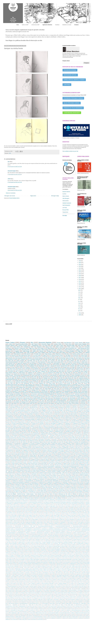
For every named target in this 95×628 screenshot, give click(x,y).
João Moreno (67, 382)
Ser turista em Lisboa (76, 440)
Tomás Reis (50, 351)
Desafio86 (33, 435)
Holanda (41, 472)
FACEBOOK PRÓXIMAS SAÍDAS (73, 98)
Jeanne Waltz (84, 356)
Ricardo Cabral (56, 440)
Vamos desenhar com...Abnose (47, 464)
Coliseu (11, 386)
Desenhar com (20, 378)
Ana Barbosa (53, 356)
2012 (80, 286)
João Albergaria (66, 198)
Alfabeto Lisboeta (65, 364)
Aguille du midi (50, 538)
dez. (79, 290)
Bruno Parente (46, 468)
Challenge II (30, 384)
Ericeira (63, 487)
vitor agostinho (78, 432)
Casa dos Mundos (61, 368)
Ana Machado (52, 368)
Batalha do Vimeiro (35, 459)
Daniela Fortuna (79, 444)
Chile (23, 451)
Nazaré (21, 362)
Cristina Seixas (51, 383)
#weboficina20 (55, 428)
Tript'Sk (48, 522)
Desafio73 (60, 470)
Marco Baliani (14, 515)
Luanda (62, 474)
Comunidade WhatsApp (72, 112)
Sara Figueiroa (42, 408)
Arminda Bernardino (12, 387)
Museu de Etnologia (25, 516)
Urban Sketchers (81, 398)
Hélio (61, 378)
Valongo (56, 495)
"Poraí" (41, 524)
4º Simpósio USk (86, 387)
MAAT (21, 463)
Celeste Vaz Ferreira (71, 363)
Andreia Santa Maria (75, 412)
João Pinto (79, 512)
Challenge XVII (31, 372)
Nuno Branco (47, 364)
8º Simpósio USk (47, 367)
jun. (79, 301)
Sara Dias (45, 520)
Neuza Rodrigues (33, 516)
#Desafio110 (35, 479)
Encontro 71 (49, 439)
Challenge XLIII (8, 435)
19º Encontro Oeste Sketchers (44, 503)
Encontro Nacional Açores (64, 439)
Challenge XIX (35, 380)
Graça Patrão (67, 372)
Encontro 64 (68, 430)
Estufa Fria (28, 452)
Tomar (80, 436)
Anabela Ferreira (13, 404)
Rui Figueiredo (35, 396)
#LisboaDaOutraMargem (23, 456)
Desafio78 (14, 439)
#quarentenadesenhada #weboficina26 (45, 467)
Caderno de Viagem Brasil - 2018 (51, 506)
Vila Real (14, 496)
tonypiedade (19, 524)
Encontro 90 (28, 398)
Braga (73, 367)
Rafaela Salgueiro (35, 519)
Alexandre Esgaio (12, 170)
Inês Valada (62, 511)
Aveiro (81, 384)
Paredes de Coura (62, 491)
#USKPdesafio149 (25, 500)
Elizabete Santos (66, 367)
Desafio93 (53, 460)
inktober (47, 407)
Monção (7, 516)
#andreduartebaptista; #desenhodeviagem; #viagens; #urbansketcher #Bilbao (43, 500)
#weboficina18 (39, 419)
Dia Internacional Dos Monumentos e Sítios (57, 486)
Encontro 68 (66, 435)
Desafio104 (75, 410)
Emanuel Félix (66, 209)
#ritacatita (27, 532)
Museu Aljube (56, 490)
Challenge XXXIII (49, 382)
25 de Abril (44, 535)
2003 (11, 535)
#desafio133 (34, 448)
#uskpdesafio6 (15, 503)
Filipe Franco (30, 431)
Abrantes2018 (57, 412)
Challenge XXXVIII (55, 390)
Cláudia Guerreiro (84, 423)
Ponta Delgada (12, 492)
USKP (52, 522)
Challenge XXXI (24, 402)
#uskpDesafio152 (86, 448)
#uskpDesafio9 (66, 456)
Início (17, 24)
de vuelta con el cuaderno (77, 455)
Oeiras (70, 362)
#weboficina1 (75, 384)
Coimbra (63, 390)
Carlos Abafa (78, 450)
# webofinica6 (52, 524)
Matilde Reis (47, 515)
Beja (40, 378)
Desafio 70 (63, 484)
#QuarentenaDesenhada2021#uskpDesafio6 (80, 526)
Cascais (85, 354)
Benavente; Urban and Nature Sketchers (12, 506)
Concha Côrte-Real (21, 430)
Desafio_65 (34, 424)
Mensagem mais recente (10, 195)
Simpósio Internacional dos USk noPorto (62, 494)
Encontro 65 (19, 462)
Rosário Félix (62, 519)
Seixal (30, 370)
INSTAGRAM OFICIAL (70, 75)
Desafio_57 (87, 419)
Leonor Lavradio (64, 392)
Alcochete (72, 538)
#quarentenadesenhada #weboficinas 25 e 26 (26, 531)
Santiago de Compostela (15, 394)
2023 (80, 266)
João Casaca (53, 415)
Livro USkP (63, 411)
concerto (45, 523)
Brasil (73, 443)
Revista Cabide (8, 455)
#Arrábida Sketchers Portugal (25, 479)
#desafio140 (46, 456)
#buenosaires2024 (37, 528)
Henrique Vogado (36, 511)
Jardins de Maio (75, 452)
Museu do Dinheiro (42, 475)
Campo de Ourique (67, 468)
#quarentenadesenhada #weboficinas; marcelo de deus (62, 531)
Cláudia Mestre (20, 352)
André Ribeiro (66, 483)
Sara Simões (15, 367)
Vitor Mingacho (28, 523)
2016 (80, 279)
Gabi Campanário (66, 205)
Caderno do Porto (52, 459)
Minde (71, 392)
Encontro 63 (41, 395)
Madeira (52, 403)
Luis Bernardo (44, 356)
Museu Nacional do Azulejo (38, 447)
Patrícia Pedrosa (13, 518)
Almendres (23, 539)
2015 (80, 281)
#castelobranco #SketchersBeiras (54, 528)
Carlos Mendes (67, 506)
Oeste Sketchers (18, 358)
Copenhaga (26, 507)
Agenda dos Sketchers (47, 24)
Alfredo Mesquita (17, 539)
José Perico (81, 488)
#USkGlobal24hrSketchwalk (11, 379)
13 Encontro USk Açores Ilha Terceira (65, 534)
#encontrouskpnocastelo (65, 480)
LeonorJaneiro (23, 490)
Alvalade (55, 483)
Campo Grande (60, 468)
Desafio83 (42, 460)
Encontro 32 (86, 399)
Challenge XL (60, 423)
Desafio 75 (27, 451)
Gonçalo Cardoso (9, 415)
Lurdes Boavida (53, 371)
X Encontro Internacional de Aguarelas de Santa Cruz (54, 427)
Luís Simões (38, 436)
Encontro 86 (75, 430)
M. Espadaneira (57, 514)
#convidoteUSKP (17, 443)
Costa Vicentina (48, 470)
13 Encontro (56, 534)
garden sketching (68, 442)
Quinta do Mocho (63, 476)
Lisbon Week (74, 364)
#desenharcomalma (39, 480)
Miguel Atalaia (53, 515)
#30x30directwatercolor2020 (11, 384)
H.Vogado (16, 351)
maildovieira (82, 464)
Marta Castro (84, 362)
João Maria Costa (64, 512)
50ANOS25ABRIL (9, 536)
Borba (27, 506)
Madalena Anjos (53, 379)
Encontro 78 (81, 407)
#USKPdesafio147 (9, 443)
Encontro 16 (87, 486)
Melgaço (80, 411)
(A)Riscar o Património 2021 (83, 386)
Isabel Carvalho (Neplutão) (74, 472)
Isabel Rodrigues (43, 488)
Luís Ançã (44, 345)
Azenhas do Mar (27, 459)
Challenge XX (30, 374)
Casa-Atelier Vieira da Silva (33, 360)
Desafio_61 (39, 435)
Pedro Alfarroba (54, 447)
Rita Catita (10, 383)
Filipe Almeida (50, 348)
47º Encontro (86, 535)
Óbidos (45, 370)
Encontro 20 (16, 420)
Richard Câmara (16, 455)
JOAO (24, 364)
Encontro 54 (18, 400)
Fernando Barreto (61, 370)
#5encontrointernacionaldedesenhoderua (63, 524)
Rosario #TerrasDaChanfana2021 (53, 519)
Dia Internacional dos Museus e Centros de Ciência (24, 508)
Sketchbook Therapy (10, 364)
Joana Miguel (45, 512)
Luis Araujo (44, 360)
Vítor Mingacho (38, 346)
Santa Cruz (18, 383)
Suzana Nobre (57, 344)
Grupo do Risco (24, 511)
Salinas (27, 520)
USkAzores (58, 354)
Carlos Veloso (85, 450)
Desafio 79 (30, 387)
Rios (13, 464)
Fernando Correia (59, 424)
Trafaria (54, 432)
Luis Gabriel (54, 374)
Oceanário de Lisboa (64, 516)
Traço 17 (61, 374)
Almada (79, 372)
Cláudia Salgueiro (51, 359)
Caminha (14, 430)
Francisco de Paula (81, 424)
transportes (25, 524)
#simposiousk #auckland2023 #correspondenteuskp (33, 416)
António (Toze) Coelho (46, 443)
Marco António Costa (82, 363)
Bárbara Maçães (32, 506)
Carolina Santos (82, 506)
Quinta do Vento (28, 519)
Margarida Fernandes (84, 474)
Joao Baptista (31, 364)
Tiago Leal (46, 495)
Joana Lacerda (83, 452)
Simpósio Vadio (33, 455)
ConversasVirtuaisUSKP (33, 444)
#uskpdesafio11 (50, 482)
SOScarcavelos (36, 432)
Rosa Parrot (75, 356)
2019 (80, 273)
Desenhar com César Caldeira (32, 486)
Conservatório (8, 424)
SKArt (87, 519)
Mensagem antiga (55, 195)
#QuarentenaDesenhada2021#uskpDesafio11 (80, 499)
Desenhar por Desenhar (11, 355)
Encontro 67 (75, 407)
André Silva (57, 504)
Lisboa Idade (17, 454)
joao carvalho (80, 523)
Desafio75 (87, 410)
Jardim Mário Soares (20, 512)
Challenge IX (84, 388)
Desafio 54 (36, 507)
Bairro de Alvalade (71, 504)
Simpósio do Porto (15, 442)
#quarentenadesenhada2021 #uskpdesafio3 (62, 448)
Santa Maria (63, 436)
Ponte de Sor (54, 518)
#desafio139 (69, 500)
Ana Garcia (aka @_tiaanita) (66, 539)
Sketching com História (12, 359)
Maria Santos (49, 454)
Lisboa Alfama (30, 490)
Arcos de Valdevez (19, 459)
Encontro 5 (87, 379)
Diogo (52, 508)
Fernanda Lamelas (56, 349)
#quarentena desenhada (21, 382)
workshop (76, 371)
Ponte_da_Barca (19, 492)
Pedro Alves (68, 344)
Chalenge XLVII (12, 507)
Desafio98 (76, 470)
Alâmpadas (37, 539)
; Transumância (70, 536)
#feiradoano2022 (15, 467)
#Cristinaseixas (85, 524)
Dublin (24, 439)
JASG (10, 153)
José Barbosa (17, 474)
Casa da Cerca (44, 379)
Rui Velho (48, 358)
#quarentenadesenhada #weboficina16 (35, 502)
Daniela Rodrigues (20, 360)
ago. (79, 297)
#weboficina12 (60, 394)
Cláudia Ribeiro (50, 399)
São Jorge (23, 522)
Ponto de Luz (26, 492)
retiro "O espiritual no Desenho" (22, 371)
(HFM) (13, 534)
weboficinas (76, 442)
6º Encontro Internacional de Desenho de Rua (37, 536)
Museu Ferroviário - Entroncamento (13, 375)
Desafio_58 (28, 424)
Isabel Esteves (68, 378)
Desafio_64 (69, 390)
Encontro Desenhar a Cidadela (54, 471)
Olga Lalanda (75, 475)
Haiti (77, 462)
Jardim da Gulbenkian (85, 472)
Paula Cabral (86, 358)
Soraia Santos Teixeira (61, 403)
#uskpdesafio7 (65, 482)
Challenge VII (8, 374)
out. (79, 294)
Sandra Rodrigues (33, 520)
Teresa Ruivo (65, 212)
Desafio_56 (81, 419)
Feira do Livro (49, 411)
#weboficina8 (26, 383)
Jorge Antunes (48, 354)
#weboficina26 (38, 450)
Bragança (40, 468)
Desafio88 (66, 470)
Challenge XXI (25, 390)
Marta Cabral (35, 515)
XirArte (57, 408)
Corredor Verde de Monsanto (37, 470)
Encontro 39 (54, 404)
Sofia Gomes (53, 384)
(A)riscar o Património (19, 348)
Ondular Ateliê (71, 516)
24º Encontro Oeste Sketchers (60, 503)
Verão (75, 522)
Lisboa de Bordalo (30, 436)
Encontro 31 (33, 395)
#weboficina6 (67, 391)
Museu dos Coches (61, 475)
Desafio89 (81, 484)
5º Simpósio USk (34, 423)
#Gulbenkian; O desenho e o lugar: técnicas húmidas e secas (16, 499)
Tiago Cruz (31, 348)
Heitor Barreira (23, 440)
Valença (51, 495)
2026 (80, 260)
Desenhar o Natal (20, 471)
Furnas (7, 488)
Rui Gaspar (59, 492)
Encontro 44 (20, 368)
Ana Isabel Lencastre (69, 396)
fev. (79, 308)
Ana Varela (7, 540)
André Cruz (52, 504)
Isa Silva (64, 193)
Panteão (64, 463)
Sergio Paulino (49, 494)
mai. (79, 303)
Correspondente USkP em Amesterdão (47, 444)
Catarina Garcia (83, 459)
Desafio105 (15, 435)
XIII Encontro (69, 371)
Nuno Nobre (69, 475)
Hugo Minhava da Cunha (32, 440)
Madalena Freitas (24, 454)
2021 (80, 270)
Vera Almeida (80, 359)
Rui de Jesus (65, 398)
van (11, 448)
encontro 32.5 (61, 442)
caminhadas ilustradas (62, 432)
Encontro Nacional (36, 487)
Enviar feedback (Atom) (14, 198)
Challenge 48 (53, 419)
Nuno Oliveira (78, 431)
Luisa (36, 514)
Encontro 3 (30, 420)
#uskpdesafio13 (57, 482)
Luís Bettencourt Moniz (72, 411)
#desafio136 (56, 386)
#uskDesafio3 (46, 532)
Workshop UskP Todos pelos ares (82, 380)
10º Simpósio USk (41, 399)
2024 (80, 264)
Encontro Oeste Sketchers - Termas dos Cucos (51, 487)
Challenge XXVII (34, 390)
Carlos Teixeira (79, 379)
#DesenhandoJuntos (9, 526)
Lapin (87, 462)
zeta (52, 345)
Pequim (49, 518)
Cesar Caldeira (43, 484)
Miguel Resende (9, 358)
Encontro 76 (37, 387)
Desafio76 (25, 460)
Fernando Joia (37, 354)
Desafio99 (36, 430)
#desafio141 (52, 456)
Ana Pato (85, 372)
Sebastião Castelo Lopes (46, 432)
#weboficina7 (72, 386)
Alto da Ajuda (28, 539)
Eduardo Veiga (78, 508)
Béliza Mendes (38, 506)
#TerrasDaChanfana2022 (24, 428)
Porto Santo (33, 492)
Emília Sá (75, 486)
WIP (53, 408)
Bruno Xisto (53, 468)
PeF (6, 368)
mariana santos (76, 354)
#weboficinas (27, 346)
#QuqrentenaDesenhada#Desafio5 (28, 527)
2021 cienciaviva (26, 535)
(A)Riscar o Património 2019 (29, 399)
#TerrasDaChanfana (84, 408)
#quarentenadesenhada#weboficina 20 (81, 531)
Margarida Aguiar (70, 368)
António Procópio (22, 345)
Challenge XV (17, 390)
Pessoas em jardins (43, 476)
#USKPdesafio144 (61, 479)
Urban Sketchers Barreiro (84, 415)
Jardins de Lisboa (66, 452)
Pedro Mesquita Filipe (26, 476)
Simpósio (84, 476)
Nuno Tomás (50, 463)
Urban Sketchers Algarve (72, 376)
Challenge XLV (68, 423)
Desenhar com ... (46, 435)
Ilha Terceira (42, 511)
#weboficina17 (48, 428)
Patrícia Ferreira (56, 364)
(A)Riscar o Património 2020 (32, 410)
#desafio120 (85, 432)
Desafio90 (86, 484)
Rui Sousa (83, 519)
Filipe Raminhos (81, 487)
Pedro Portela (35, 476)
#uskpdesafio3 (25, 443)
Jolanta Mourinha (21, 436)
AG (51, 407)
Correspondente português (62, 444)
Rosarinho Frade (62, 380)
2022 (80, 268)
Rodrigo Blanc (66, 447)
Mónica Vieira (69, 490)
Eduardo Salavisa (66, 191)
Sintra (44, 359)
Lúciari (52, 514)
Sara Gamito (72, 398)
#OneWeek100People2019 (51, 479)
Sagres (23, 520)
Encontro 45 (59, 435)
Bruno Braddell (70, 351)
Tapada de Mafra (39, 522)
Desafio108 (54, 470)
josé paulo (83, 403)
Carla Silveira (84, 391)
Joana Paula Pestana (73, 488)
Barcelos (68, 443)
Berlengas (18, 484)
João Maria (9, 490)
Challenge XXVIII (28, 388)
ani (28, 394)
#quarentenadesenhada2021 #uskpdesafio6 (21, 482)
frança (62, 408)
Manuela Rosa (8, 515)
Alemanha (42, 423)
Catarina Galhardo (9, 444)
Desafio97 (71, 470)
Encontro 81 (29, 487)
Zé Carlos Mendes (39, 422)
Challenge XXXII (46, 378)
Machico (63, 514)
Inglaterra (68, 420)
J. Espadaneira (34, 345)
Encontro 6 (85, 374)
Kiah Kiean (11, 454)
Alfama (18, 504)
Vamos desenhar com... (71, 348)
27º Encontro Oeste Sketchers (53, 535)
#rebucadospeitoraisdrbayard (10, 532)
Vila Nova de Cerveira (65, 455)
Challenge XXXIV (79, 370)
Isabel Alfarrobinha (20, 488)
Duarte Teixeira (79, 451)
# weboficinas (46, 524)
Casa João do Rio (62, 359)
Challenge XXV (19, 388)
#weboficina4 (31, 382)
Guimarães (67, 462)
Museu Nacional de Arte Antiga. (72, 415)
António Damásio (64, 504)
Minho (65, 515)
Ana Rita (54, 416)
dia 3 (65, 523)
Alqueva (22, 504)
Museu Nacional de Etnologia (83, 382)
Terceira (85, 383)
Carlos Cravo (81, 468)
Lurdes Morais (39, 364)
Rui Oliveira (57, 436)
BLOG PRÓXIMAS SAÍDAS (71, 103)
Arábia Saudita (73, 483)
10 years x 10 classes (30, 362)
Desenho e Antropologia (10, 508)
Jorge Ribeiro (14, 403)
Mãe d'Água (62, 490)
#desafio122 (21, 448)
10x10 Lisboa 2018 (36, 375)
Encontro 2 (13, 462)
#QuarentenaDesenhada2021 (12, 362)
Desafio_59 (82, 470)
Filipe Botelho (41, 366)
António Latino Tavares (56, 443)
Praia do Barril (80, 518)
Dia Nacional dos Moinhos (76, 460)
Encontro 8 (26, 407)
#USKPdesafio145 (70, 479)
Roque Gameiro (64, 440)
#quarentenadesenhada (22, 344)
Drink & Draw (9, 420)
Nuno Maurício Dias (17, 491)
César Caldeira (41, 352)
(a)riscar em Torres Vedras (74, 482)
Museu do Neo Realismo (52, 475)
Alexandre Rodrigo (20, 468)
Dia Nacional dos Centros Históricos (33, 471)
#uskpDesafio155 (58, 467)
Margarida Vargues (21, 515)
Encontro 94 (85, 367)
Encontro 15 (81, 486)
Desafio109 (21, 435)
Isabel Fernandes (29, 488)
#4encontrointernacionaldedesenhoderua (15, 419)
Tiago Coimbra (40, 495)
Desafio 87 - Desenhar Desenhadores (51, 507)
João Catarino (79, 358)
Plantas (60, 447)
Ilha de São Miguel (49, 511)
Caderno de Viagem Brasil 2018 (82, 443)
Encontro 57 (42, 439)
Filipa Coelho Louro (46, 452)
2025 (80, 262)
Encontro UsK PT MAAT (77, 471)
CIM (43, 506)
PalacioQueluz (54, 491)
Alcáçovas (84, 538)
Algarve (44, 355)
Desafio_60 (42, 430)
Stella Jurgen (18, 495)
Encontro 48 (84, 390)
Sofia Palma (62, 352)
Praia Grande (74, 518)
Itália (39, 376)
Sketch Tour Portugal (24, 367)
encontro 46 (68, 427)
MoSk (86, 359)
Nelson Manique (9, 491)
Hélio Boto (19, 364)
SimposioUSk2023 (66, 520)
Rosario (22, 342)
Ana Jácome (44, 375)
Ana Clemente (57, 539)
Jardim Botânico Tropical (11, 512)
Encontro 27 (48, 404)
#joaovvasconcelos (82, 500)
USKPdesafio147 (63, 522)
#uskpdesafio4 (66, 467)
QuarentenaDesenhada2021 (10, 519)
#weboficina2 (68, 394)
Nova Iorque (47, 447)
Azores (47, 423)
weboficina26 (31, 524)
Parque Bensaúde (82, 516)
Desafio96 (72, 507)
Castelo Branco (22, 372)
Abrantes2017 (59, 396)
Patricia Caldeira (10, 476)
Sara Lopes (77, 447)
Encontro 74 (72, 435)
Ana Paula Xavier (65, 412)
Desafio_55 (62, 407)
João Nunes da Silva (42, 474)
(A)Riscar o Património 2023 (82, 456)
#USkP (77, 479)
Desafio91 (47, 460)
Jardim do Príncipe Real (38, 512)
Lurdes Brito (27, 368)
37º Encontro (32, 443)
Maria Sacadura (42, 454)
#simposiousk (32, 532)
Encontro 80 (14, 452)
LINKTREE (67, 84)
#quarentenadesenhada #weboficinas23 (43, 531)
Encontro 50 (8, 391)
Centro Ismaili (60, 416)
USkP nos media (80, 366)
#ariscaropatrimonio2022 (61, 500)
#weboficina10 (77, 374)
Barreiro (85, 394)
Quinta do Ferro (80, 368)
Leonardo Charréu (48, 440)
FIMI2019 (68, 487)
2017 (80, 277)
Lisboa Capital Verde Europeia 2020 (55, 362)
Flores (87, 487)
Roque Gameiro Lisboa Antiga (40, 349)
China (11, 470)
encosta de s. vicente (36, 394)
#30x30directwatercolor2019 (12, 479)
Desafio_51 (43, 380)
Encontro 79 (8, 452)
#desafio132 (28, 448)
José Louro (60, 356)
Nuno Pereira (56, 516)
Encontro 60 (26, 400)
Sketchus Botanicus (9, 522)
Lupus (42, 400)
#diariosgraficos (75, 500)
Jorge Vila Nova (46, 415)
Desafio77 (75, 419)
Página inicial (33, 195)
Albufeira (41, 483)
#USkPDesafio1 (10, 416)
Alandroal (67, 538)
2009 (80, 314)
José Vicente (87, 488)
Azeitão (63, 443)
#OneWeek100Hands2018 (33, 499)
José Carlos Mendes (26, 474)
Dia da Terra (47, 508)
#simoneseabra (18, 416)
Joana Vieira (31, 415)
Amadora (60, 483)
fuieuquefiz (63, 496)
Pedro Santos (44, 518)
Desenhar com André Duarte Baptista (18, 486)
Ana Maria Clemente (76, 539)
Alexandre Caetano (48, 483)
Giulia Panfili (18, 511)
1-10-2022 (28, 503)
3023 (75, 535)
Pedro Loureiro (71, 346)
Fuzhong (62, 462)
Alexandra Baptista (44, 342)
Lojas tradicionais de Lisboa (24, 355)
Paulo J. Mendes (50, 366)
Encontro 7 (25, 462)
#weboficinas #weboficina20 (60, 532)
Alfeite (41, 382)
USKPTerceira (56, 522)
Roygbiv (51, 436)
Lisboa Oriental (68, 349)
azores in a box (40, 523)
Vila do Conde (66, 464)
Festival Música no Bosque (54, 462)
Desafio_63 (41, 404)
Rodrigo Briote (18, 380)
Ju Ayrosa (19, 447)
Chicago (78, 367)
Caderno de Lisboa (44, 459)
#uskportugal (80, 467)
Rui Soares (70, 380)
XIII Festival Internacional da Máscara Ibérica (37, 442)
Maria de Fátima (61, 415)
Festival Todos (8, 440)
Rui (29, 432)
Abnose (41, 351)
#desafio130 (40, 456)
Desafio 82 (75, 484)
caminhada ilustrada (74, 464)
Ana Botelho (52, 539)
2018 (80, 275)
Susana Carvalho (17, 522)
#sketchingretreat (39, 532)
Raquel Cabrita (71, 476)
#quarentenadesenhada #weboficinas (45, 448)
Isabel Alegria (56, 363)
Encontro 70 (48, 395)
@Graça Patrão (81, 503)
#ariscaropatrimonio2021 (19, 528)
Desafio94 (7, 486)
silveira (15, 524)
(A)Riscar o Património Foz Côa (78, 532)
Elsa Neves (69, 486)
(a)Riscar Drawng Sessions (20, 534)
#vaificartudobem (22, 503)
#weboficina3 (71, 379)
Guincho (30, 511)
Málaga (58, 454)
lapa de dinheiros (80, 496)
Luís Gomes (8, 463)
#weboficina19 (48, 416)
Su (81, 447)
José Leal (87, 370)
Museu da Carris (16, 396)
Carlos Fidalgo (18, 395)
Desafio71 (82, 410)
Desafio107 (86, 444)
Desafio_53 (65, 399)
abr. (79, 305)
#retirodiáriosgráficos (20, 532)
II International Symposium (35, 359)
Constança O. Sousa (41, 372)
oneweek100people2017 (61, 400)
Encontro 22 (84, 360)
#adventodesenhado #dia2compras (75, 527)
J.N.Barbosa (50, 431)
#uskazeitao (87, 502)
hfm (8, 161)
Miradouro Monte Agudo (71, 515)
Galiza (14, 511)
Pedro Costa (17, 408)
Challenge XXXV (44, 390)
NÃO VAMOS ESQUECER (28, 386)
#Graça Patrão (69, 374)
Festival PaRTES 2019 (38, 398)
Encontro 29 (79, 399)
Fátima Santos (24, 370)
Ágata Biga (36, 524)
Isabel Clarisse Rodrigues (57, 452)
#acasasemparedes (84, 479)
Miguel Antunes (45, 436)
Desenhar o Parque (44, 486)
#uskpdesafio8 (73, 467)
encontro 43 (47, 422)
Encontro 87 (61, 383)
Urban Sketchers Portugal (17, 356)
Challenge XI (24, 444)
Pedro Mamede (56, 398)
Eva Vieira (27, 378)
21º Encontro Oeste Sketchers (35, 535)
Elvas (50, 363)
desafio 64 (46, 496)
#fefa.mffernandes (75, 480)
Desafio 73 (42, 507)
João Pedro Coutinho (54, 392)
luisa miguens (75, 408)
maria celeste (16, 346)
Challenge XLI (28, 404)
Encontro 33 (21, 398)
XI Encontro (72, 366)
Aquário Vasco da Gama (70, 450)
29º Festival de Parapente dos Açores (66, 535)
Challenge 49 (60, 419)
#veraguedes (24, 450)
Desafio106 (14, 460)
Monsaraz (79, 515)
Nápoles (24, 491)
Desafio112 (61, 507)
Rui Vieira (18, 464)
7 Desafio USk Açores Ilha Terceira (53, 536)
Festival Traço (59, 372)
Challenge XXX (76, 423)
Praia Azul (68, 518)
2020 (80, 271)
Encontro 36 (18, 386)
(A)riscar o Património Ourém (48, 450)
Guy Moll (72, 462)
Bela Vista (78, 504)
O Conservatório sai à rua (32, 491)
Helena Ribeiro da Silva (33, 472)
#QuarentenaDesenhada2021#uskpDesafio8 (13, 527)
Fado (25, 431)
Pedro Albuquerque (20, 518)
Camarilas (60, 459)
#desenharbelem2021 (29, 480)
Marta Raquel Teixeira (42, 490)
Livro (35, 490)
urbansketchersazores (74, 400)
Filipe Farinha (85, 435)
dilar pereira (27, 354)
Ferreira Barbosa (44, 462)
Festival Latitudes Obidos (36, 452)
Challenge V (60, 410)
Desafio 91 (15, 424)
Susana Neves (25, 495)
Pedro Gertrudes (25, 408)
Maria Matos (84, 395)
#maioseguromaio (62, 379)
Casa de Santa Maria (52, 410)
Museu (25, 463)
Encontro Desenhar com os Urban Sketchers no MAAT (30, 411)
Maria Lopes (61, 376)
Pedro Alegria (27, 518)
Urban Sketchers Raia (10, 363)
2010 (80, 313)
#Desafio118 (42, 479)
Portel (64, 518)
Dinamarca (67, 451)
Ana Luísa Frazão (36, 355)
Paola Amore (77, 454)
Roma (49, 492)
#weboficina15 (84, 400)
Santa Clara (40, 520)
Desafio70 (56, 407)
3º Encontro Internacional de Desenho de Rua (20, 423)
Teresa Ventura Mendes (74, 403)
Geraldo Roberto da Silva (64, 375)
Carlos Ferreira (61, 506)
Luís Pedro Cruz (47, 514)
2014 (80, 283)
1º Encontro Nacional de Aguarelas (79, 534)
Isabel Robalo (81, 462)
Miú (66, 362)
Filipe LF (7, 356)
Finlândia (7, 436)
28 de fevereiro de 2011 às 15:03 (15, 190)
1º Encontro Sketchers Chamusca (74, 428)
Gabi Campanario (9, 511)
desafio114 (86, 455)
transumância (82, 427)
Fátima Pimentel (35, 400)
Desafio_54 (9, 411)
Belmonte (83, 504)
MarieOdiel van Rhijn (27, 447)
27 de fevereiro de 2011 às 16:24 (15, 174)
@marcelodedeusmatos (78, 536)
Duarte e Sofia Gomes (59, 430)
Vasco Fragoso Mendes (79, 495)
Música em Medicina (70, 454)
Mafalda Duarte (75, 474)
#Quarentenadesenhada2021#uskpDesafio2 (13, 500)
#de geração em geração (75, 528)
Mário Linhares (66, 196)
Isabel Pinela (36, 488)
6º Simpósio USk (75, 391)
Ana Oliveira (46, 504)
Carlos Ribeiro (53, 423)
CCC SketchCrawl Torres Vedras (56, 355)
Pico (6, 394)
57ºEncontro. (15, 536)
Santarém (43, 396)
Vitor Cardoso (23, 442)
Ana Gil (34, 383)
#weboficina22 (73, 456)
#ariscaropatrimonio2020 (29, 419)
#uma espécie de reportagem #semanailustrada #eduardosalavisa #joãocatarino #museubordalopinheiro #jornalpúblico (64, 502)
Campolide (75, 468)
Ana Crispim (41, 348)
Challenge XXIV (42, 383)
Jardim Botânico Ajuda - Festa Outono (82, 511)
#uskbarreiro (59, 456)
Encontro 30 (36, 420)
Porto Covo (86, 463)
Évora (70, 352)
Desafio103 (50, 451)
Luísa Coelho (68, 474)
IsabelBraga (73, 511)
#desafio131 (21, 480)
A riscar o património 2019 (17, 538)
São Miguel (68, 355)
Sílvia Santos (77, 362)
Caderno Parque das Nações (27, 484)
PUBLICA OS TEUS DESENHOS (73, 108)
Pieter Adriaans (79, 491)
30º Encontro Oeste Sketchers (32, 483)
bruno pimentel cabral (38, 496)
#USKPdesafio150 (32, 456)
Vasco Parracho (70, 522)
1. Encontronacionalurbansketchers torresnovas (34, 534)
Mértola (63, 454)
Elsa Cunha (86, 451)
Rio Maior (41, 519)
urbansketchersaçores (34, 412)
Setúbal (24, 394)
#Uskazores (45, 527)
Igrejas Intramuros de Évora (49, 472)
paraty (87, 496)
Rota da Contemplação (70, 519)
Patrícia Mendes (85, 454)
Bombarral (22, 506)
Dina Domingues (33, 363)
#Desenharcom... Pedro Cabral (29, 526)
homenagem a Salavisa (71, 496)
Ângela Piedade (19, 366)
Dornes (55, 508)
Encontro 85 (51, 372)
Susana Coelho (50, 396)
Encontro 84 (78, 435)
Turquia (48, 408)
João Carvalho (30, 352)
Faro (26, 366)
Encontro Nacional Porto (62, 366)
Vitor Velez (42, 407)
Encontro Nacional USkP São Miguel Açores (79, 439)
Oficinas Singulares (39, 358)
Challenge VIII (24, 376)
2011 (80, 288)
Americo (42, 539)
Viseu (19, 399)
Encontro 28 (23, 420)
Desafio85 (62, 451)
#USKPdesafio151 (55, 422)
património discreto (9, 524)
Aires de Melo (57, 538)
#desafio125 (8, 467)
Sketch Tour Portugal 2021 (75, 520)
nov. (79, 292)
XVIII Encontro (59, 387)
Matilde (10, 349)
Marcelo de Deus (85, 348)
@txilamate (86, 536)
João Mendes (34, 474)
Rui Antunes (78, 476)
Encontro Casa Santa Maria (59, 395)
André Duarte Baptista (80, 344)
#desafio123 (8, 480)
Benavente (8, 484)
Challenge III (67, 416)
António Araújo (84, 355)
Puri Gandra (86, 518)
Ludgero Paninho (25, 514)
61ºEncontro (26, 536)
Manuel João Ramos (34, 454)
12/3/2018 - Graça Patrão (48, 534)
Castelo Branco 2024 (10, 451)
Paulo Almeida (24, 432)
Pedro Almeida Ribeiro (83, 404)
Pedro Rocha (38, 518)
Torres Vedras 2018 (35, 464)
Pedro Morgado (79, 463)
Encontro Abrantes (69, 404)
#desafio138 (79, 422)
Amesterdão (27, 468)
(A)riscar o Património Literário (47, 412)
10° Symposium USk (77, 394)
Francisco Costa (43, 431)
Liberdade (19, 514)
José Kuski (51, 512)
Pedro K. (32, 518)
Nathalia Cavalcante (67, 203)
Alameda (62, 538)
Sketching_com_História (10, 495)
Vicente (58, 342)
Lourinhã (55, 376)
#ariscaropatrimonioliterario (20, 410)
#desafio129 (34, 428)
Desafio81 (36, 460)
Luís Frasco (41, 514)
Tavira (69, 436)
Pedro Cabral (10, 342)
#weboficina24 (63, 428)
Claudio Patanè (35, 356)
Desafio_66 (72, 399)
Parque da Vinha (71, 463)
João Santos (34, 344)
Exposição (46, 384)
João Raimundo (16, 490)
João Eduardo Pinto (47, 376)
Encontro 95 (69, 383)
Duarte (8, 462)
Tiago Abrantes (33, 495)
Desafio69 (9, 439)
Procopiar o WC (55, 476)
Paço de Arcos (18, 476)
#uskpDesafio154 (10, 450)
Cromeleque (31, 507)
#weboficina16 (9, 402)
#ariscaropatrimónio (28, 528)
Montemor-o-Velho (85, 515)
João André (41, 440)
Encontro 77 (55, 439)
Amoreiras (47, 539)
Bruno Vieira (60, 345)
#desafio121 (15, 448)
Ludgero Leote (79, 349)
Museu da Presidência (32, 475)
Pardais (76, 516)
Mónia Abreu (61, 371)
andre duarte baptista (52, 442)
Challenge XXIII (32, 366)
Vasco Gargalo (48, 455)
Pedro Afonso (48, 398)
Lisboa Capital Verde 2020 (42, 403)
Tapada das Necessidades (30, 522)
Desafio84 (20, 439)
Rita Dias (66, 354)
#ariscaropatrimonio (64, 422)
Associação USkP (84, 412)
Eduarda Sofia (72, 508)
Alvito (33, 539)
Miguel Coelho (59, 515)
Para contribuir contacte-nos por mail (70, 151)
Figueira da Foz (16, 440)
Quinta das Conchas (20, 519)
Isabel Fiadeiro (48, 388)
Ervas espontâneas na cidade (73, 395)
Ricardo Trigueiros (30, 422)
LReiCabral (84, 512)
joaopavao (71, 432)
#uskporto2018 (44, 368)
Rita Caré (80, 345)
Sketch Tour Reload (85, 520)
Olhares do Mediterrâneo (84, 475)
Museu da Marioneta (23, 475)
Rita (45, 519)
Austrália (86, 483)
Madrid (82, 420)
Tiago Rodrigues (40, 455)
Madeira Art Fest (68, 514)
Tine (44, 522)
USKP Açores (52, 352)
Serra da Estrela (24, 455)
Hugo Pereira (78, 383)
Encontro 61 (68, 407)
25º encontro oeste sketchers (72, 503)
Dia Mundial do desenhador (39, 508)
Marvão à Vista (70, 370)
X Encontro (52, 360)
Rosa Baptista (35, 368)
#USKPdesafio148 (9, 410)
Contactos (76, 24)
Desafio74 (58, 399)
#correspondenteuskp (65, 528)
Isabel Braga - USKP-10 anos (62, 472)
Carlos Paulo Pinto (75, 506)
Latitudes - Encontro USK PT (53, 474)
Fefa (80, 346)
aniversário (34, 523)
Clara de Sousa (19, 507)
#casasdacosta (44, 528)
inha (75, 523)
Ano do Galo (46, 419)
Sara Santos (56, 520)
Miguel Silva (8, 396)
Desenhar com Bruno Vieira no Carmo (81, 507)
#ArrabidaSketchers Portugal (77, 524)
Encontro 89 (47, 374)
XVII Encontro (44, 391)
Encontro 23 (13, 398)
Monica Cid (13, 422)
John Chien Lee (10, 474)
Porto (17, 349)
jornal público (86, 523)
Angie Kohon (34, 468)
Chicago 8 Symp (56, 367)
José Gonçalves (13, 447)
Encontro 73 (10, 380)
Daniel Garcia (79, 416)
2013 (80, 284)
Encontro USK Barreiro (66, 471)
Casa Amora (10, 388)
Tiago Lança (74, 436)
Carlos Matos (60, 360)
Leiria (73, 382)
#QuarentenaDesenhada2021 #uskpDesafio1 (46, 499)
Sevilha (22, 464)
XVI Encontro (39, 386)
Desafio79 (31, 460)
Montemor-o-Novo (13, 475)
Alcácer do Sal (78, 538)
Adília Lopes (45, 538)
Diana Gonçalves (86, 460)
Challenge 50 (17, 451)
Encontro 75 (23, 391)
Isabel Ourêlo (67, 511)
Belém (87, 504)
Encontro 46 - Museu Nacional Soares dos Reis (16, 487)
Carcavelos (36, 484)
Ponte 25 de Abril (26, 396)
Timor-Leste (28, 464)
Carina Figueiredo (41, 362)
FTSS (53, 424)
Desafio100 (33, 451)
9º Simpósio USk (23, 359)
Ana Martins (16, 402)
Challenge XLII (52, 370)
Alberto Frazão (12, 504)
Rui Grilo (27, 356)
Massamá (50, 490)
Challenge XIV (27, 380)
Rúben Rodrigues (71, 492)
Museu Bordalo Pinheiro (11, 372)
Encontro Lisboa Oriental (59, 402)
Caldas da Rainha (9, 395)
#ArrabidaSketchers (84, 442)
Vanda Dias (75, 355)
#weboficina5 (82, 376)
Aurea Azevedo (80, 483)
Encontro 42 (16, 411)
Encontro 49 (43, 420)
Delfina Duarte (50, 484)
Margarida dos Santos (59, 431)
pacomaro (34, 378)
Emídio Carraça (85, 508)
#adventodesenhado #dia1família (61, 527)
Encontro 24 (30, 439)
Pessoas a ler (34, 408)
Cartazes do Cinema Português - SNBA (70, 459)
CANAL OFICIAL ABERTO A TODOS (74, 79)
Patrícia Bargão (86, 411)
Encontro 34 (10, 400)
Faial (44, 411)
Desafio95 (58, 460)
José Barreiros (67, 342)
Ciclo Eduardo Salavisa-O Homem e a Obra (22, 470)
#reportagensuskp (76, 387)
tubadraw (52, 391)
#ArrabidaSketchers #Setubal (11, 456)
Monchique (68, 431)
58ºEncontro (21, 536)
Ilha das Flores (12, 488)
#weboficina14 (64, 386)
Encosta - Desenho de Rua (34, 462)
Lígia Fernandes (15, 463)
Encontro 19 (41, 424)
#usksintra (52, 532)
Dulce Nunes (66, 508)
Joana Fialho (56, 411)
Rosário (53, 492)
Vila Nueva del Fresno (13, 523)
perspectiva (26, 412)
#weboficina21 (31, 450)
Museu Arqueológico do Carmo (78, 375)
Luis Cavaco (32, 514)
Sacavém (72, 447)
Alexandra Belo (25, 349)
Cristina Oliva (71, 444)
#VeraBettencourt (51, 527)
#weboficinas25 (69, 532)
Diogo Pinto (77, 390)
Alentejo (63, 363)
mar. (79, 307)
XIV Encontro (10, 382)
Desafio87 (30, 430)
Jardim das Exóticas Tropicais (61, 488)
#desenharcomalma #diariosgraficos (52, 480)
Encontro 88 (61, 404)
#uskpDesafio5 (18, 450)
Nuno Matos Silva (10, 360)
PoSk (53, 358)
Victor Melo (20, 412)
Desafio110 (21, 424)
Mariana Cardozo (42, 363)
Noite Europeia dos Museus (42, 516)
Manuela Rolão (70, 345)
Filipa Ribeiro (73, 487)
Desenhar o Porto (49, 430)
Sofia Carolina (65, 200)
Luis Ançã (65, 207)
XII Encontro (36, 391)
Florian (36, 431)
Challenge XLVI (68, 419)
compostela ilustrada (83, 378)
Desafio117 (67, 507)
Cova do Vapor (11, 378)
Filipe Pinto (80, 351)
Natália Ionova (85, 490)
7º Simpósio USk (43, 371)
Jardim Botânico (51, 488)
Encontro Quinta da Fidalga (16, 431)
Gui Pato (18, 472)
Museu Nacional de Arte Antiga (15, 516)
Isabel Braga (26, 351)
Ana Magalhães (43, 410)
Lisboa (10, 344)
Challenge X (21, 404)
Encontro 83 (55, 378)
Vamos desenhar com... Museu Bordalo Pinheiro (32, 427)
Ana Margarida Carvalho (29, 504)
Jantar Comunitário (23, 415)
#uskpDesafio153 (42, 482)
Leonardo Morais (13, 514)
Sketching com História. (83, 494)
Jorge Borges (38, 415)
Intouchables (22, 374)
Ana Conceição (65, 388)
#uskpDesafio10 (34, 482)
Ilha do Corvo (56, 511)
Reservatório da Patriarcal (42, 492)
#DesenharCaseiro (18, 526)
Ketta (58, 358)
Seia (69, 440)
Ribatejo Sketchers (21, 422)
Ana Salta (12, 459)
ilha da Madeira (70, 523)
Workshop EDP (34, 367)
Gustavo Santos (25, 472)
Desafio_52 (26, 395)
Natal (73, 431)
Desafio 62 (57, 484)
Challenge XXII (39, 374)
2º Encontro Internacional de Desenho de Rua (29, 379)
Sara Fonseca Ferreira (81, 492)
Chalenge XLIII (17, 444)
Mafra (34, 351)
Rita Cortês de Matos (11, 412)
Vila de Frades (21, 523)
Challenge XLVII (9, 392)
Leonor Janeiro (78, 342)
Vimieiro (30, 391)
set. (79, 295)
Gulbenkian (82, 402)
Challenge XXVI (79, 396)
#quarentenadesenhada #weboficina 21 (28, 467)
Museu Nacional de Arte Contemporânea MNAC (37, 463)
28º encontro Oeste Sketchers (19, 483)
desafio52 (61, 523)
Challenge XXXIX (22, 387)
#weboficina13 (59, 391)
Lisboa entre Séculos (14, 370)
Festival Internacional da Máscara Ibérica (39, 392)
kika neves (68, 408)
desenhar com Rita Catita (54, 496)
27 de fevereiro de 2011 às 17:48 (15, 182)
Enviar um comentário (10, 193)
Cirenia (73, 416)
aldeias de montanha (28, 496)
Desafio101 (39, 451)
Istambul (15, 415)
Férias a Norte (13, 436)
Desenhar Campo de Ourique (67, 358)
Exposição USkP (32, 376)
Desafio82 (35, 404)
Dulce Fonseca (60, 508)
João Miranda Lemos (34, 407)
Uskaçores (52, 387)
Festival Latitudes (70, 360)
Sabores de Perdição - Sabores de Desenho (13, 520)
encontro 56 (75, 427)
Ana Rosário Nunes (60, 450)
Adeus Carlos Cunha (37, 538)
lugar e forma (85, 436)
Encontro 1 (44, 471)
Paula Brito (68, 356)
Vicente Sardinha (81, 522)
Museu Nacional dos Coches (81, 392)
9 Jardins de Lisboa (63, 536)
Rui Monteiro (77, 519)
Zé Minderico (19, 496)
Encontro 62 (41, 402)
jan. (79, 310)
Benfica (12, 484)
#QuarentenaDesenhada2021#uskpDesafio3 (62, 526)
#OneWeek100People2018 (48, 394)
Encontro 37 (53, 435)
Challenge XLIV (68, 410)
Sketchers (74, 494)
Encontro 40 (19, 407)
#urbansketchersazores (76, 448)
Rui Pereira (65, 492)
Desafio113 (20, 460)
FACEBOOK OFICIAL (70, 70)
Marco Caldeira (84, 371)
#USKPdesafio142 (48, 386)
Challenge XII (8, 390)
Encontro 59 (47, 424)
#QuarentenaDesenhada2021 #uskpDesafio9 (63, 499)
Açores (87, 342)
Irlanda (7, 447)
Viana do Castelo (37, 370)
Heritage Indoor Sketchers (59, 420)
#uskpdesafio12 (9, 503)
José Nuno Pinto (57, 512)
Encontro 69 (49, 402)
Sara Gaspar (50, 520)
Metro (54, 454)
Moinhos (7, 475)
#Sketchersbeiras (38, 527)
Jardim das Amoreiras (28, 512)
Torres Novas (57, 388)
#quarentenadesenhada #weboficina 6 (21, 502)
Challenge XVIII (38, 384)
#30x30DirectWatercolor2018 (64, 384)
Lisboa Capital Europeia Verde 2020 (27, 403)
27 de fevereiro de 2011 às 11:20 (15, 166)
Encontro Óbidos (58, 382)
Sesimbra (83, 440)
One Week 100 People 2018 (44, 491)
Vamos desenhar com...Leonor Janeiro (66, 495)
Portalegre (60, 518)
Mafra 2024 (75, 514)
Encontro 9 (50, 420)
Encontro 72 (15, 391)
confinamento (51, 523)
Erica (76, 404)
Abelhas (31, 538)
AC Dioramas (26, 538)
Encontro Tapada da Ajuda (72, 402)
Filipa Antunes (17, 354)
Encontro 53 (25, 392)
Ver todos (65, 215)
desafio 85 (56, 523)
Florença (74, 424)
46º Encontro (80, 535)
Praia (50, 476)
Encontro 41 (36, 439)
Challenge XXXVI (38, 388)
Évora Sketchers (28, 358)
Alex (14, 468)
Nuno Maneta (50, 516)
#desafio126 (14, 480)
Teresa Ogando (50, 400)
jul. (79, 299)
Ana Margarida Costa (39, 504)
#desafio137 (40, 428)
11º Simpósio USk (35, 503)
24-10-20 (52, 503)
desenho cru (67, 387)
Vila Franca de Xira (58, 464)
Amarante (38, 443)
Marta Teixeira (41, 515)
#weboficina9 (22, 384)
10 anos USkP (34, 371)
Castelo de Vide (15, 376)
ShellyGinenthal (26, 375)
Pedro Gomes (12, 368)
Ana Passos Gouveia (84, 539)
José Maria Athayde (75, 420)
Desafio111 (56, 451)
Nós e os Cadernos (52, 380)
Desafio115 (27, 435)
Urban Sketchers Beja (17, 427)
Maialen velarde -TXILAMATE (83, 514)
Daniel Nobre (12, 407)
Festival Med (67, 424)
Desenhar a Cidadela (66, 460)
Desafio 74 (69, 484)
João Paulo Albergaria (72, 512)
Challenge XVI (18, 392)
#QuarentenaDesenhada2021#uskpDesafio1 (45, 526)
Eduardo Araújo (33, 402)
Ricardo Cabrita (71, 359)
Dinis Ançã (73, 451)
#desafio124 (73, 422)
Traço (75, 378)
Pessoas (73, 491)
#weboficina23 (86, 422)
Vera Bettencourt (56, 455)
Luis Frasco (60, 351)
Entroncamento (21, 452)
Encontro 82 (44, 387)
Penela (68, 491)
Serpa (61, 520)
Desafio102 (44, 451)
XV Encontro (10, 371)
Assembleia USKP (75, 388)
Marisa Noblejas (29, 515)
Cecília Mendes (53, 375)
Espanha (15, 374)
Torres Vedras (78, 352)
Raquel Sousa (8, 464)
